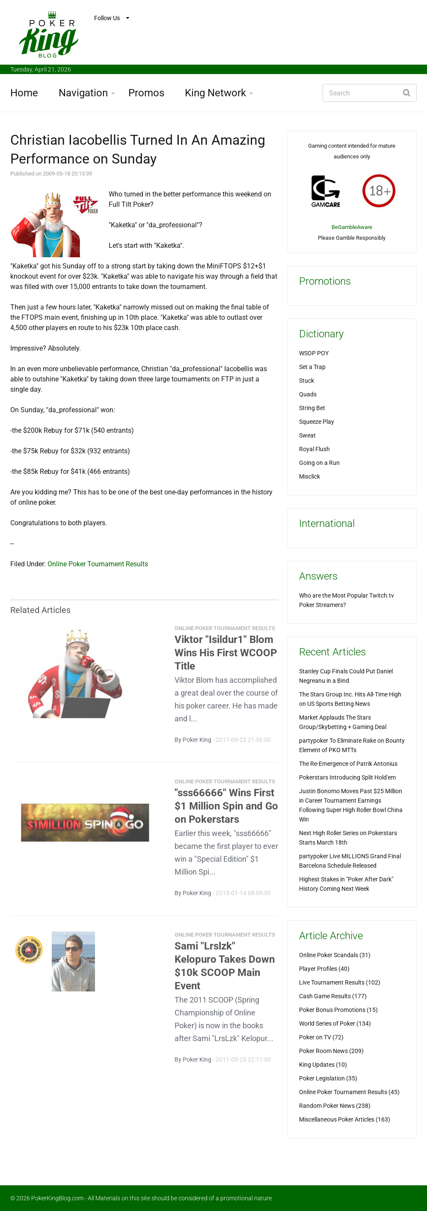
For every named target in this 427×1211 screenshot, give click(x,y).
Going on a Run (319, 462)
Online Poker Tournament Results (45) (349, 1092)
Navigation (83, 93)
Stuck (306, 380)
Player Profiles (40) (324, 968)
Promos (146, 93)
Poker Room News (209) (331, 1050)
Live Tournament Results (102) (339, 982)
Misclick (309, 476)
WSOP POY (314, 353)
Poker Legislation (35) (328, 1078)
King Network (215, 93)
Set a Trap (312, 366)
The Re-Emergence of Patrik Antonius (348, 763)
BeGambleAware (352, 227)
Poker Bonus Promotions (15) (338, 1009)
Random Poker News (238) (335, 1105)
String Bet (312, 408)
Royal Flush (314, 449)
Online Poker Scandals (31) (335, 955)
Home (24, 93)
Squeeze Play (316, 421)
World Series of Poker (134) (335, 1023)
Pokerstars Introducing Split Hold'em (347, 777)
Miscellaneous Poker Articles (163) (344, 1119)
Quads (308, 394)
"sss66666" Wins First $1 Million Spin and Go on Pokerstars (226, 810)
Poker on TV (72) (321, 1037)
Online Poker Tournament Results (97, 564)
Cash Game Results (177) (333, 996)
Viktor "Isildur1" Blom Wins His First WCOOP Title (226, 657)
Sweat (307, 435)
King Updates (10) (323, 1064)
